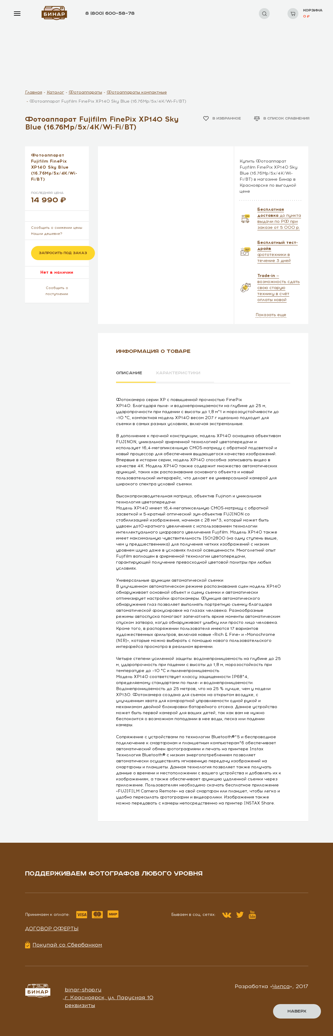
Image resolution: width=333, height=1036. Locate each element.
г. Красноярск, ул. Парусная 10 (109, 997)
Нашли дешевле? (46, 234)
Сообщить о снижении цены (56, 228)
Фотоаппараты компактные (137, 92)
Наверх (296, 1011)
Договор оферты (52, 928)
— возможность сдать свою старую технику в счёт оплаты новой (278, 287)
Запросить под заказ (63, 253)
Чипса (281, 986)
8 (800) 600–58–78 (110, 13)
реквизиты (80, 1005)
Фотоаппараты (85, 92)
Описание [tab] (129, 373)
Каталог (55, 92)
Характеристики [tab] (178, 373)
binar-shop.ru (83, 989)
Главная (33, 92)
